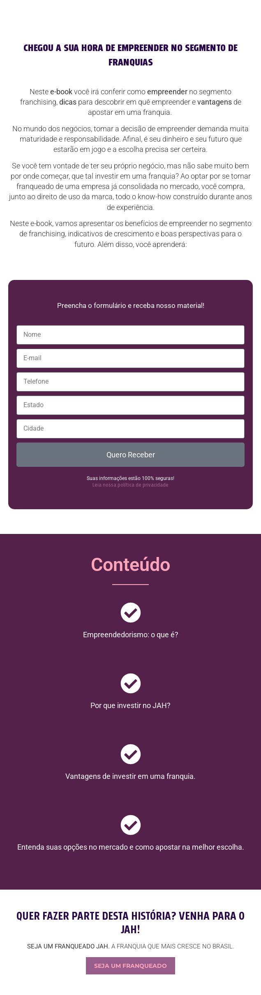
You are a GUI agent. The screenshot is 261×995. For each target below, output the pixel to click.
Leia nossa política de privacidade (130, 485)
